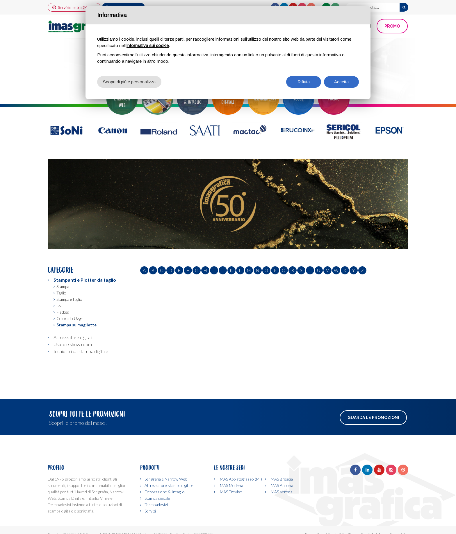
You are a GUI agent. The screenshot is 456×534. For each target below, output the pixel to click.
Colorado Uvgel (69, 318)
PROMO (392, 26)
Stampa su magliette (76, 324)
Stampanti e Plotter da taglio (85, 280)
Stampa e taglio (69, 299)
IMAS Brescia (281, 479)
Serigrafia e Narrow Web (166, 479)
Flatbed (62, 312)
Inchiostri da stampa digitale (81, 351)
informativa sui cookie (148, 45)
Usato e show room (73, 344)
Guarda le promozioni (373, 417)
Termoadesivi (156, 504)
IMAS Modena (230, 485)
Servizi (150, 510)
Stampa (62, 286)
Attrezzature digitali (73, 337)
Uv (58, 305)
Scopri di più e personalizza (129, 81)
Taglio (61, 292)
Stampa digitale (157, 498)
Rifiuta (304, 81)
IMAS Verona (281, 491)
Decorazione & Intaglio (165, 491)
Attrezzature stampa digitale (169, 485)
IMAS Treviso (230, 491)
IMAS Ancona (281, 485)
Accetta (341, 81)
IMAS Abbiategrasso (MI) (240, 479)
